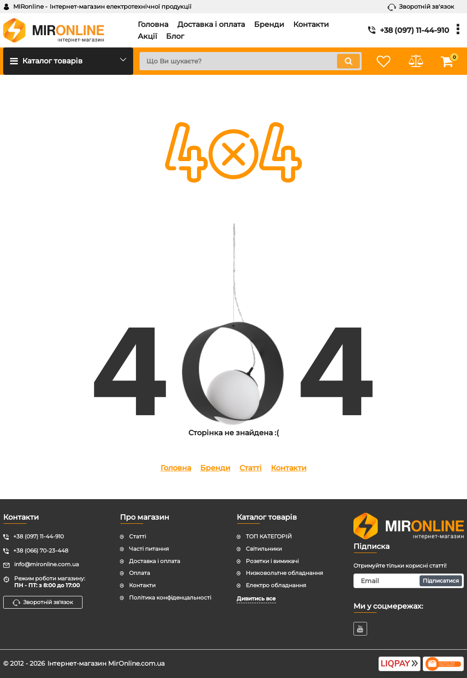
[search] (251, 61)
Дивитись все (256, 598)
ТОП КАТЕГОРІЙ (269, 536)
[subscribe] (408, 581)
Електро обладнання (276, 585)
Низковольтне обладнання (284, 572)
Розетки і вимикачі (272, 561)
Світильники (264, 548)
